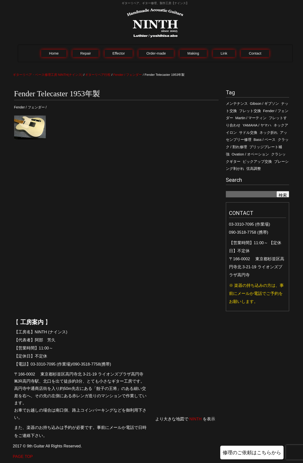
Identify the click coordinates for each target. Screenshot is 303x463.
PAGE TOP (23, 456)
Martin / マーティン (251, 118)
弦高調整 (253, 169)
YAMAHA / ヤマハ (257, 125)
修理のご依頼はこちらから (252, 452)
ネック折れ (268, 133)
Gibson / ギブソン (264, 104)
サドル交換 (248, 133)
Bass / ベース (264, 140)
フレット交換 (250, 111)
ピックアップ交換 (257, 162)
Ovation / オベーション (250, 154)
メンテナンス (237, 104)
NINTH (195, 419)
